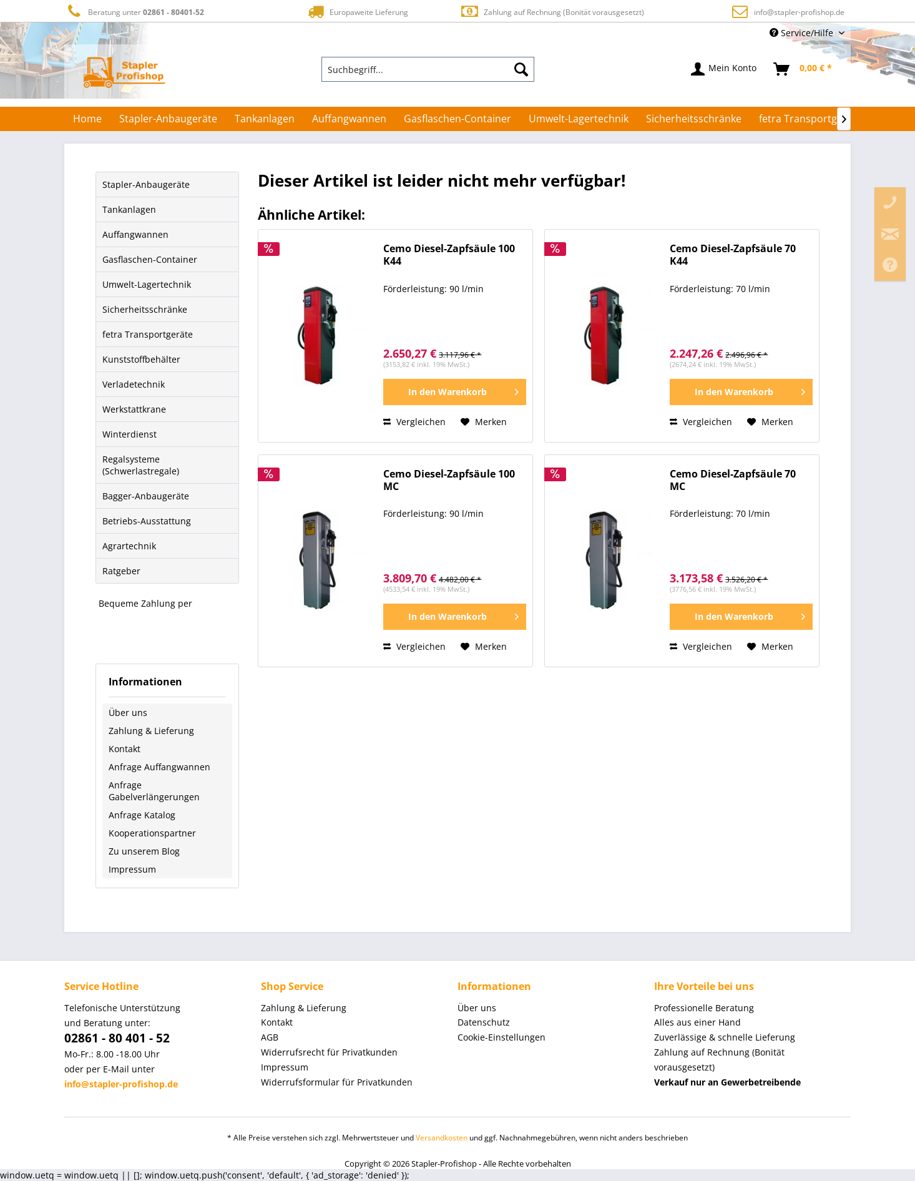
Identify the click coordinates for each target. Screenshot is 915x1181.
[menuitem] (428, 69)
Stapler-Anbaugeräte (146, 184)
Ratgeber (121, 571)
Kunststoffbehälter (141, 359)
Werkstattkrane (134, 409)
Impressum (132, 869)
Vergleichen (414, 422)
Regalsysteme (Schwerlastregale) (140, 465)
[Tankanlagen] (264, 118)
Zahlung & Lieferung (151, 731)
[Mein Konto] (724, 69)
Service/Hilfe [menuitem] (803, 33)
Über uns (128, 712)
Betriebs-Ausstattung (146, 521)
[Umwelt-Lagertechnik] (578, 118)
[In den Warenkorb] (454, 392)
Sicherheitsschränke (144, 309)
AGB (269, 1037)
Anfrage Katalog (142, 815)
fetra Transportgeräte (147, 334)
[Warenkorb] (803, 69)
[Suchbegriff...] (428, 69)
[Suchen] (521, 69)
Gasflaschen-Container (149, 259)
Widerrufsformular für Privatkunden (337, 1082)
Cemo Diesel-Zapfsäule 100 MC (449, 480)
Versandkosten (441, 1137)
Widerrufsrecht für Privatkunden (329, 1052)
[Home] (87, 118)
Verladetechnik (133, 384)
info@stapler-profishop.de (799, 12)
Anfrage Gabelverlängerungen (154, 791)
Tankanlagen (129, 209)
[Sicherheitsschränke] (693, 118)
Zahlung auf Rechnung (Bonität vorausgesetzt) (552, 11)
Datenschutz (484, 1022)
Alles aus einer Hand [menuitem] (697, 1022)
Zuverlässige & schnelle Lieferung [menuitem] (724, 1037)
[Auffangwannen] (349, 118)
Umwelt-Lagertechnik (146, 284)
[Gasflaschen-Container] (457, 118)
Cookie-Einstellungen (502, 1037)
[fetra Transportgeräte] (810, 118)
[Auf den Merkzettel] (484, 421)
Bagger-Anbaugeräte (145, 496)
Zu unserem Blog (144, 851)
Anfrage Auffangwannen (159, 767)
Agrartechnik (129, 546)
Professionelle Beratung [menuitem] (704, 1008)
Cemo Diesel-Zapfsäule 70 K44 (733, 255)
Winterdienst (129, 434)
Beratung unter (134, 11)
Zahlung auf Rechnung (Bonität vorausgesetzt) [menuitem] (719, 1059)
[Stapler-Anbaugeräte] (168, 118)
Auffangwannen (135, 234)
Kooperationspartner (152, 833)
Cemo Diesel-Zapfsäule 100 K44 (449, 255)
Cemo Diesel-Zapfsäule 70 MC (733, 480)
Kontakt (124, 749)
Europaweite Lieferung (357, 11)
